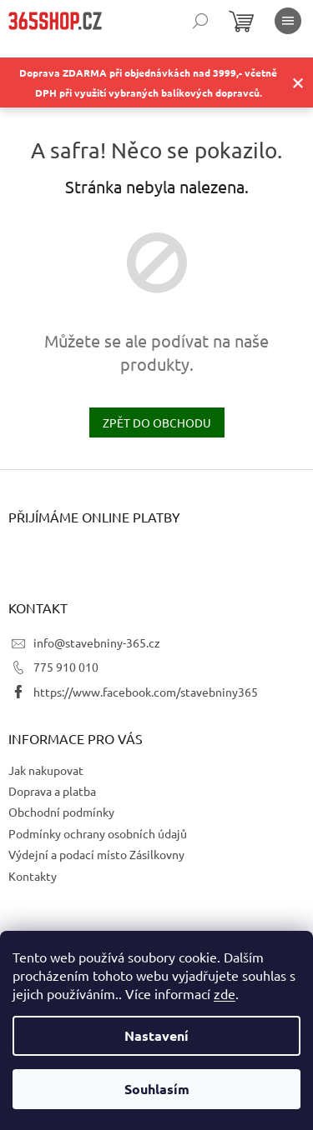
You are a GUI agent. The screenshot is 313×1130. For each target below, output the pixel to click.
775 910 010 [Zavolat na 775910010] (65, 666)
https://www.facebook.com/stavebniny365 (145, 691)
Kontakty (32, 875)
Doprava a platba (52, 790)
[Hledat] (200, 21)
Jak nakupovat (45, 770)
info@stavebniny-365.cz (96, 642)
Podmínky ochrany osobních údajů (97, 833)
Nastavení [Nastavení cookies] (156, 1035)
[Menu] (288, 21)
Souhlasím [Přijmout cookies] (156, 1089)
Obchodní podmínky (61, 811)
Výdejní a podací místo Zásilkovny (96, 854)
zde (224, 993)
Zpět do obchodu (157, 422)
